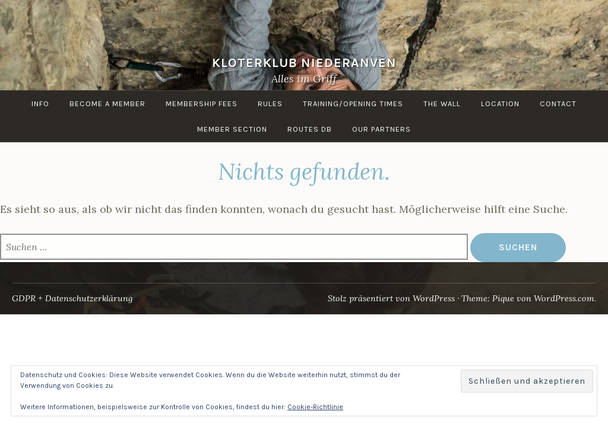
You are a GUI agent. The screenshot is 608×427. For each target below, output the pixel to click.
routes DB (309, 129)
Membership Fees (202, 103)
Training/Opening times (353, 103)
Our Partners (381, 129)
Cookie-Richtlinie (315, 407)
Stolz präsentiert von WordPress (391, 298)
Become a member (107, 103)
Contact (558, 103)
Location (500, 103)
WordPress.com (564, 298)
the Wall (442, 103)
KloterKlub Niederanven (304, 62)
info (40, 103)
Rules (270, 103)
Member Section (232, 129)
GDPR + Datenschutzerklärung (72, 298)
